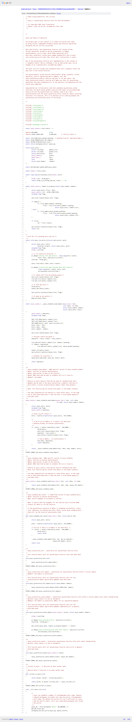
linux (34, 9)
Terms (21, 719)
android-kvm (26, 9)
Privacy (16, 719)
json (128, 719)
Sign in (128, 3)
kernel (80, 9)
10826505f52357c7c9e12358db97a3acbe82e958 (56, 9)
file (58, 13)
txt (124, 719)
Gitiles (11, 719)
